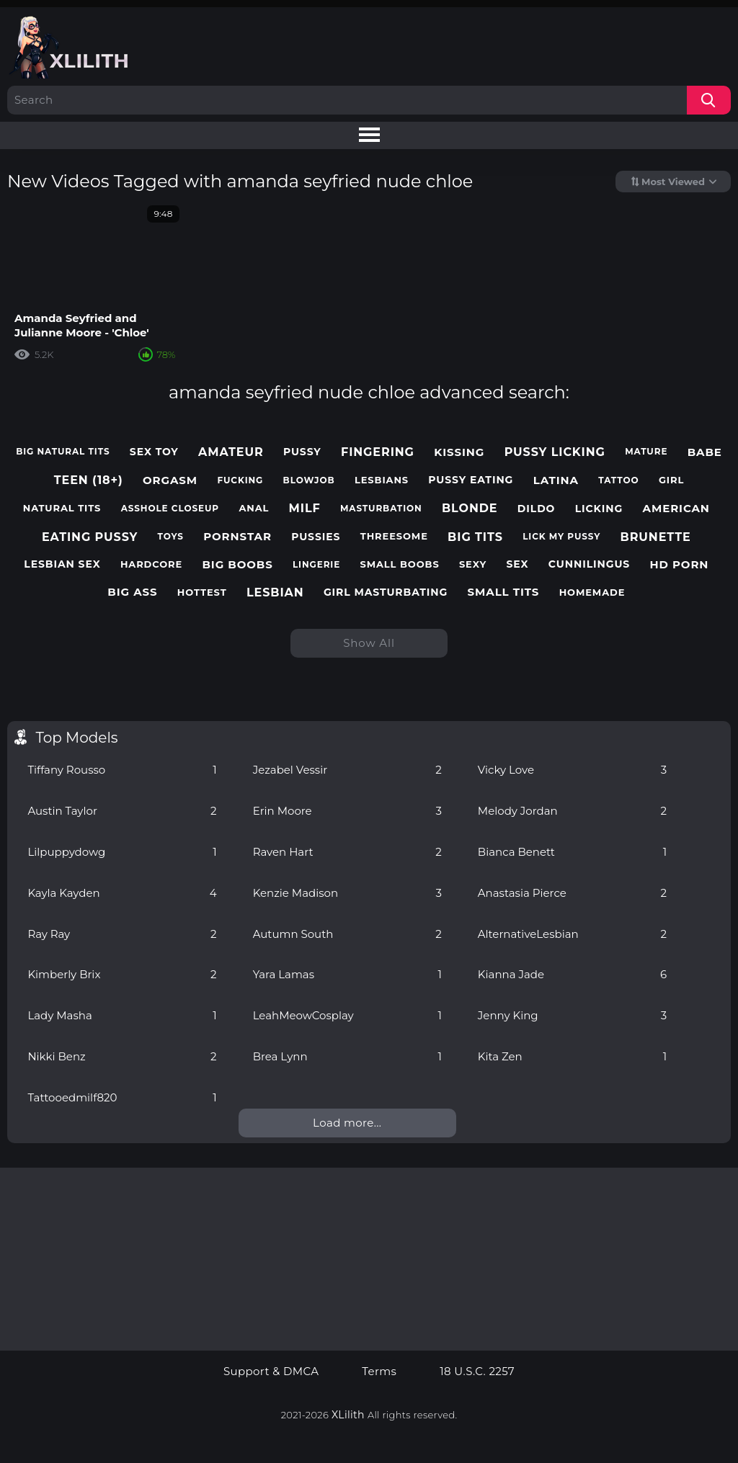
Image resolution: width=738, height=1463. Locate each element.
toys (171, 537)
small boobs (400, 564)
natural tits (62, 508)
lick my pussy (561, 537)
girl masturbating (386, 592)
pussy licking (554, 452)
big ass (132, 592)
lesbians (382, 480)
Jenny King (572, 1015)
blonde (470, 508)
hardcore (151, 564)
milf (305, 508)
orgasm (170, 480)
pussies (315, 537)
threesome (394, 536)
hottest (202, 592)
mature (646, 452)
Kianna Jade (572, 974)
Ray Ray (121, 934)
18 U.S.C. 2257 (477, 1371)
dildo (536, 509)
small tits (504, 592)
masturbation (381, 509)
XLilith (348, 1414)
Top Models (76, 737)
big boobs (237, 564)
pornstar (237, 536)
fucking (240, 480)
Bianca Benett (572, 852)
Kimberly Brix (121, 974)
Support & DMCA (271, 1371)
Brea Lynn (347, 1056)
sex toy (154, 452)
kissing (459, 452)
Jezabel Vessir (347, 770)
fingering (377, 452)
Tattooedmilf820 (121, 1097)
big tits (475, 537)
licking (599, 509)
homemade (592, 592)
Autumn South (347, 934)
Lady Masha (121, 1015)
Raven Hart (347, 852)
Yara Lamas (347, 974)
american (676, 508)
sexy (472, 564)
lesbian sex (62, 564)
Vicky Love (572, 770)
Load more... (347, 1122)
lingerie (316, 565)
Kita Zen (572, 1056)
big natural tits (63, 452)
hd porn (679, 564)
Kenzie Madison (347, 893)
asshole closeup (170, 509)
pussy (302, 452)
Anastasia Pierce (572, 893)
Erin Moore (347, 811)
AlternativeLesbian (572, 934)
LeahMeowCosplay (347, 1015)
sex (518, 564)
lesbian (275, 592)
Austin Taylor (121, 811)
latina (556, 480)
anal (254, 508)
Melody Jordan (572, 811)
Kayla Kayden (121, 893)
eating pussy (90, 537)
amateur (231, 452)
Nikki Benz (121, 1056)
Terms (379, 1371)
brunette (656, 537)
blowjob (309, 480)
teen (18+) (88, 480)
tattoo (618, 480)
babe (705, 452)
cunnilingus (589, 564)
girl (671, 480)
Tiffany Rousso (121, 770)
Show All (369, 643)
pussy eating (470, 480)
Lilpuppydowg (121, 852)
